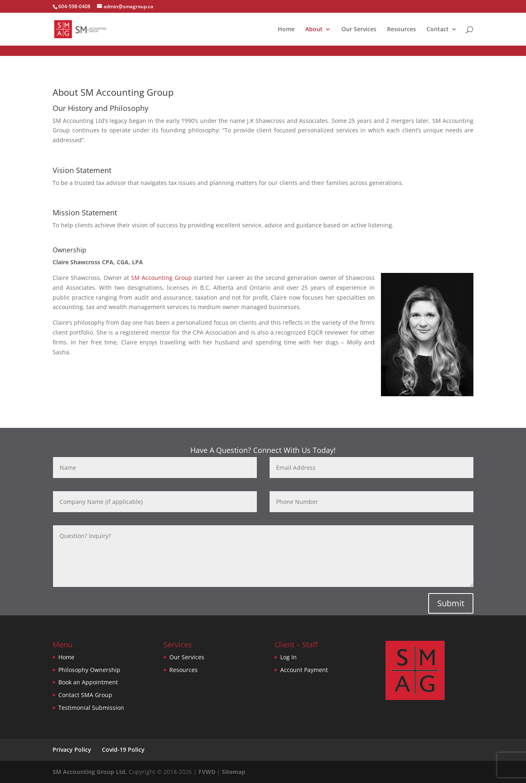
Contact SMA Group (85, 695)
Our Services (358, 29)
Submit (450, 603)
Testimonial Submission (91, 707)
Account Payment (304, 670)
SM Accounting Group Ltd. (90, 772)
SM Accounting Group (161, 278)
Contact (438, 29)
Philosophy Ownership (89, 670)
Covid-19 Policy (123, 749)
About (314, 29)
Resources (401, 29)
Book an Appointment (88, 682)
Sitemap (233, 772)
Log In (288, 657)
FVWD (206, 772)
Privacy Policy (72, 749)
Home (286, 29)
